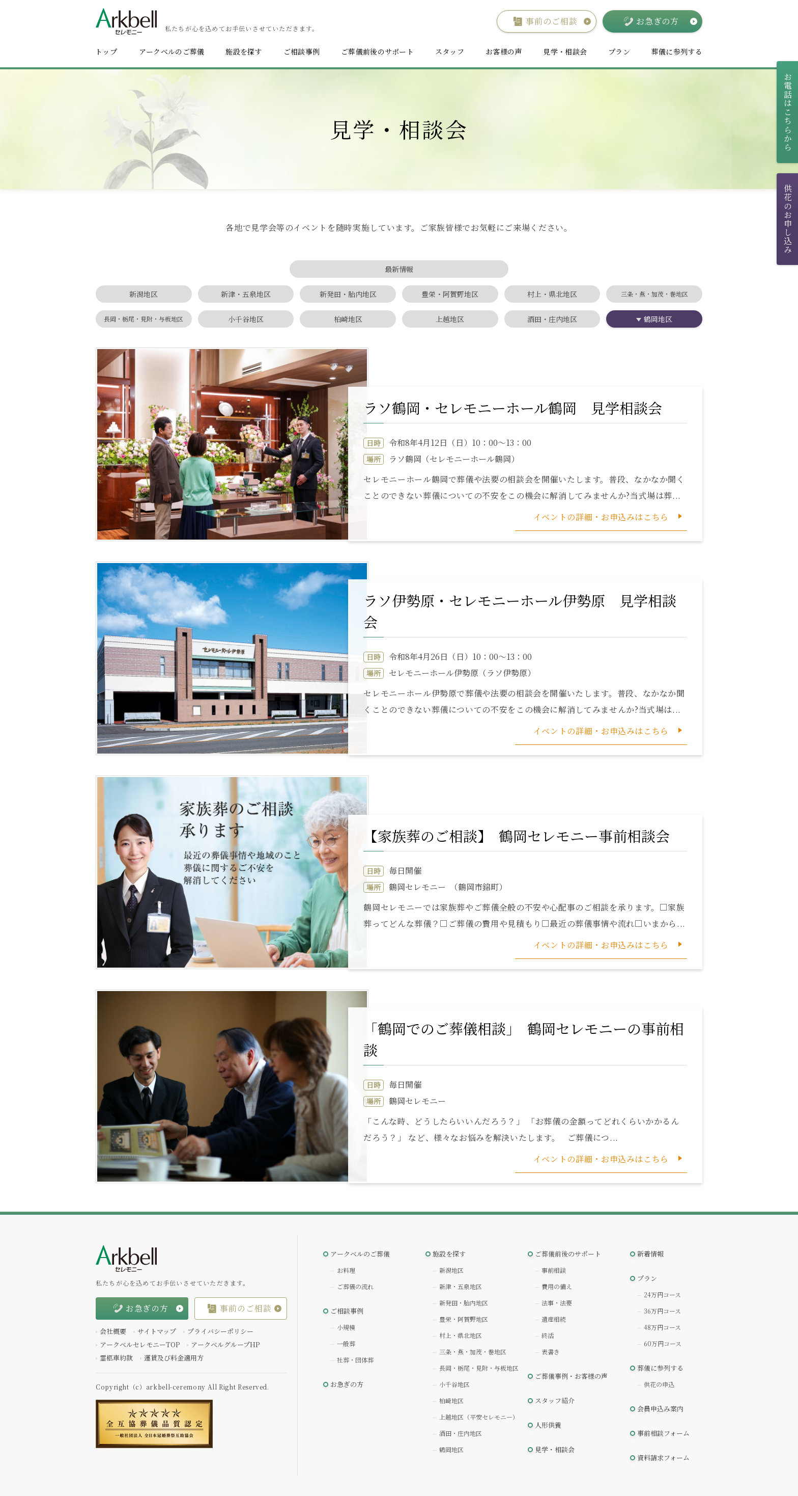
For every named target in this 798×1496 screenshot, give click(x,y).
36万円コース (662, 1310)
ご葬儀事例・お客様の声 (571, 1376)
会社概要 (113, 1331)
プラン (619, 51)
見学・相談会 (565, 51)
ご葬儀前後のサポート (377, 51)
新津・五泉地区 (246, 294)
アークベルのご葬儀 (172, 51)
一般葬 (346, 1343)
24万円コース (662, 1294)
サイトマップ (156, 1331)
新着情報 (650, 1254)
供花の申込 (659, 1384)
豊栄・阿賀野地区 (449, 294)
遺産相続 (554, 1319)
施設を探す (243, 51)
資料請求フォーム (663, 1457)
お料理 (346, 1270)
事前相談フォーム (663, 1433)
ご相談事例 (301, 51)
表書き (551, 1351)
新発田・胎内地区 (348, 294)
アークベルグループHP (225, 1344)
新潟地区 (143, 294)
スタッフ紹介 (555, 1400)
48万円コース (662, 1327)
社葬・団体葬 (355, 1359)
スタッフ (449, 51)
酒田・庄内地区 (552, 319)
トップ (106, 51)
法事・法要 (557, 1302)
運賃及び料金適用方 (174, 1358)
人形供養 (548, 1425)
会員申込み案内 (660, 1408)
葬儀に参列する (676, 51)
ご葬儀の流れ (355, 1286)
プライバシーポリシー (220, 1331)
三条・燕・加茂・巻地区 (654, 293)
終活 (548, 1335)
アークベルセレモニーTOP (140, 1344)
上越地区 (450, 319)
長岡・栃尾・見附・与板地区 (143, 318)
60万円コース (662, 1343)
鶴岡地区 (658, 319)
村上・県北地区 (552, 294)
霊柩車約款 (116, 1358)
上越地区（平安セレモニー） (479, 1416)
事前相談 (554, 1270)
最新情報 (399, 269)
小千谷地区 (246, 319)
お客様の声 (504, 51)
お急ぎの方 (346, 1384)
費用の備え (557, 1286)
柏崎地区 (348, 319)
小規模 (346, 1327)
